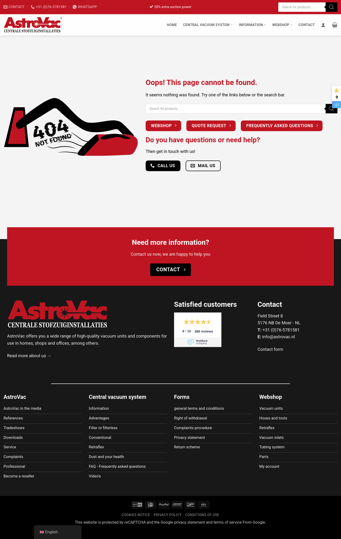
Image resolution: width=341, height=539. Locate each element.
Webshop (282, 24)
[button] (334, 25)
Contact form (270, 349)
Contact (307, 25)
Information (252, 24)
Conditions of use (202, 525)
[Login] (323, 25)
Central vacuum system (208, 24)
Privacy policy (167, 525)
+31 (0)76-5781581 (281, 329)
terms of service (228, 532)
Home (172, 25)
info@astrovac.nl (278, 336)
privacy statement (189, 532)
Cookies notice (136, 525)
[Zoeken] (331, 7)
